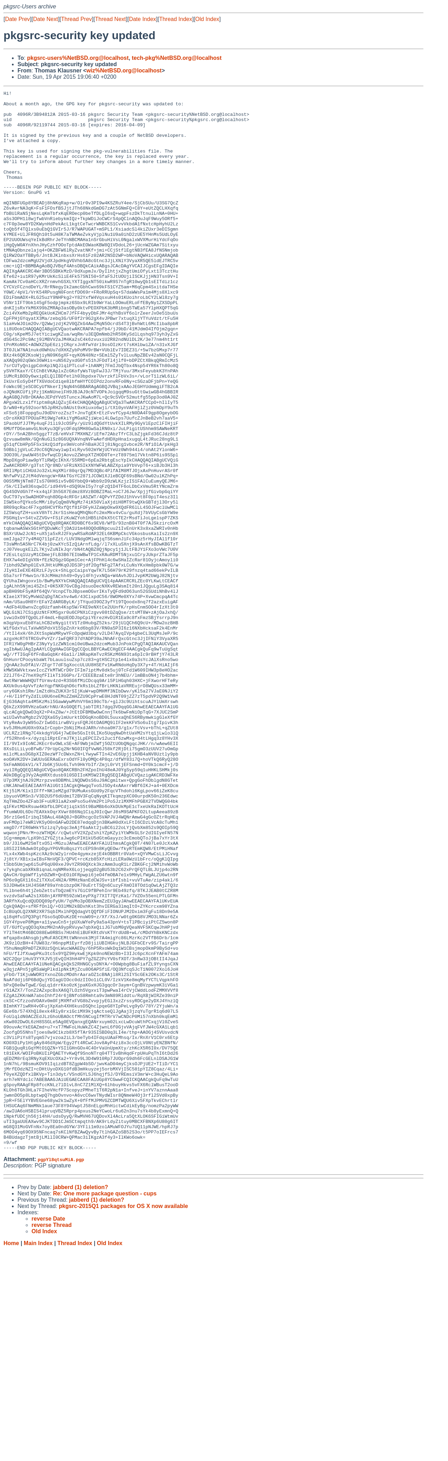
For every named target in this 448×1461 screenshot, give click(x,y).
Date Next (45, 19)
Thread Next (110, 19)
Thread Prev (76, 19)
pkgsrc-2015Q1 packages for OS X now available (123, 1417)
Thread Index (175, 19)
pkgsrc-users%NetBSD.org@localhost (77, 58)
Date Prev (17, 19)
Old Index (207, 19)
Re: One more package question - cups (104, 1404)
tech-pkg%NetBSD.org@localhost (177, 58)
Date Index (142, 19)
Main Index (38, 1454)
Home (11, 1454)
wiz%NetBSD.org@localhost (124, 70)
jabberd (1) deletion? (80, 1398)
